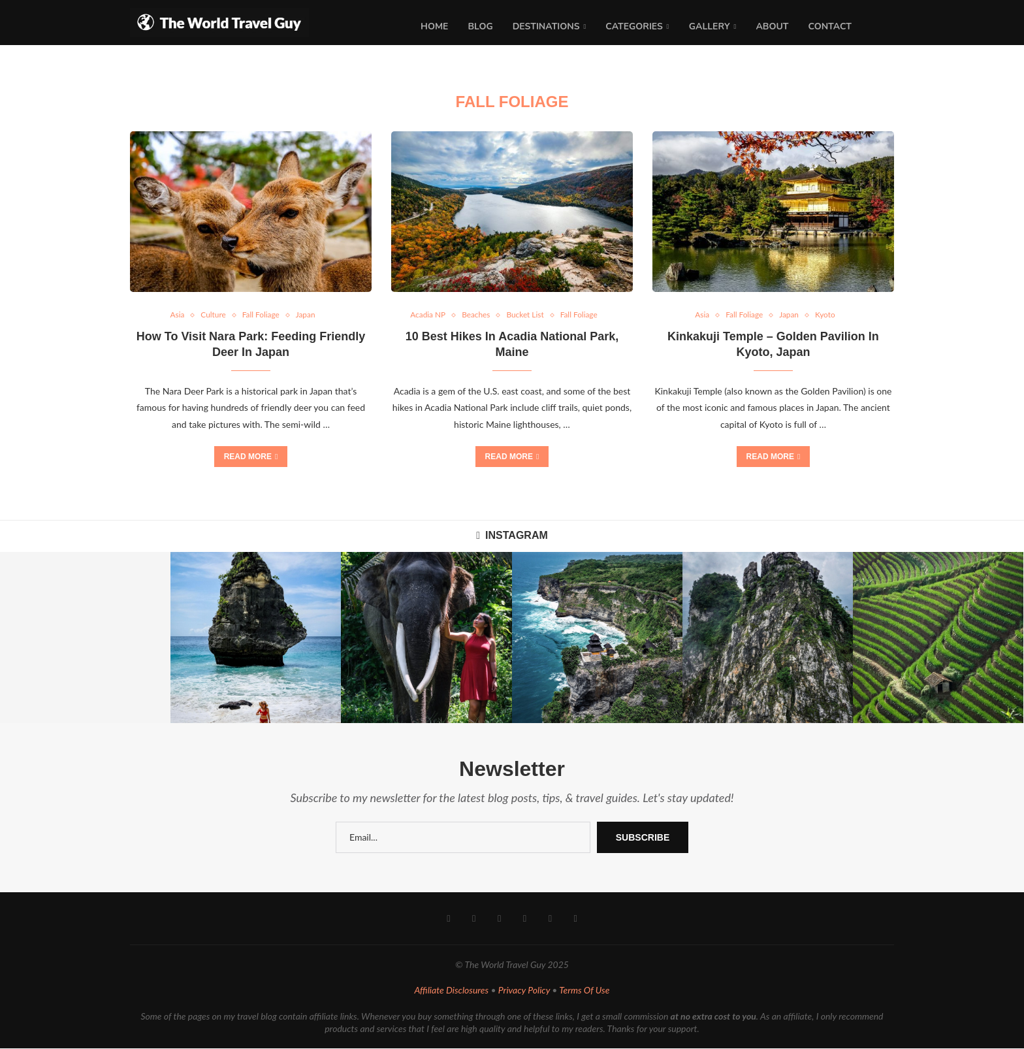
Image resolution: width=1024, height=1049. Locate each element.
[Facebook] (449, 919)
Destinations (546, 26)
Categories (634, 26)
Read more (251, 457)
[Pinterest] (499, 919)
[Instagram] (474, 919)
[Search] (887, 27)
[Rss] (574, 919)
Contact (830, 26)
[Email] (549, 919)
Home (434, 26)
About (772, 26)
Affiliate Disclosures (452, 991)
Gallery (709, 26)
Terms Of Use (584, 991)
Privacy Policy (524, 991)
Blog (480, 26)
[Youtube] (524, 919)
